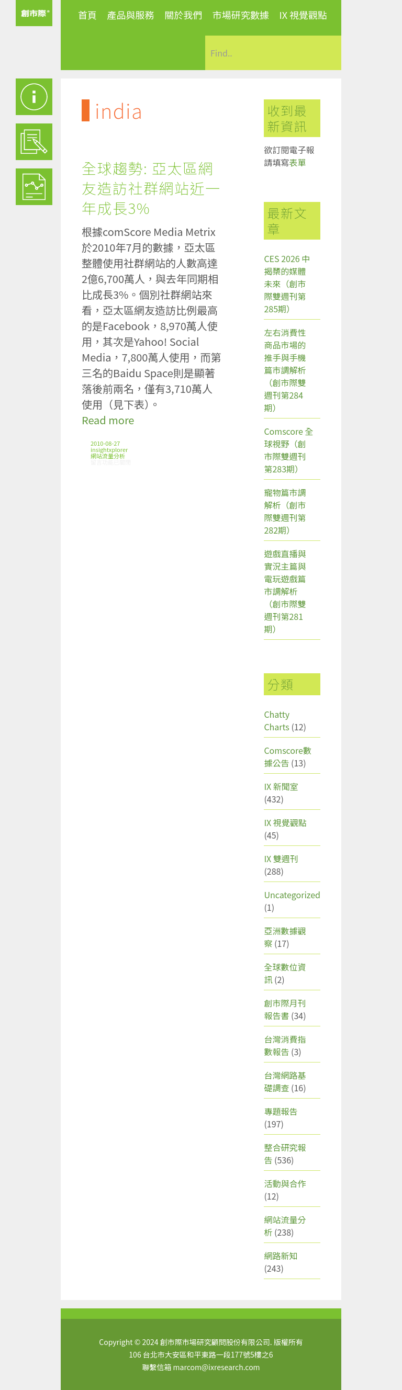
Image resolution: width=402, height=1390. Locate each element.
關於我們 (183, 14)
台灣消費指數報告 (285, 1045)
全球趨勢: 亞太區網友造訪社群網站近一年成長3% (151, 187)
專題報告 (280, 1111)
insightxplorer (109, 449)
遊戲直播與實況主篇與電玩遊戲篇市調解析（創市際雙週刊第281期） (285, 591)
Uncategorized (292, 894)
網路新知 (280, 1255)
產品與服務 (130, 14)
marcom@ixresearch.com (216, 1367)
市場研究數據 (241, 14)
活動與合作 (285, 1183)
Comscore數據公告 (287, 756)
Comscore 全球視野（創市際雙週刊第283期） (288, 450)
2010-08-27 (105, 443)
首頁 (87, 14)
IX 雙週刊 (281, 858)
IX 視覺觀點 (303, 14)
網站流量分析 (108, 455)
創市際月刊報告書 (285, 1009)
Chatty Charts (276, 720)
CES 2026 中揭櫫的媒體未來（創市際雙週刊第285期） (287, 283)
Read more (108, 419)
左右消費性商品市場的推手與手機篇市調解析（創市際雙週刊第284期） (285, 370)
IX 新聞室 (281, 786)
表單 (297, 162)
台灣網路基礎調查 (285, 1081)
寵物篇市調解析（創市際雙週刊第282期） (285, 511)
